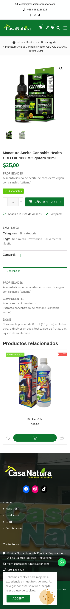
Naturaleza (19, 239)
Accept (18, 598)
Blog (9, 522)
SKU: (6, 228)
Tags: (6, 239)
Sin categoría (48, 42)
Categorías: (10, 233)
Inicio (20, 42)
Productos (12, 515)
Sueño (7, 243)
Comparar (56, 214)
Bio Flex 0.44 (35, 419)
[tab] (35, 271)
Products (32, 42)
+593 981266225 (35, 9)
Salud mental (52, 239)
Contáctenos (14, 528)
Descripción (14, 271)
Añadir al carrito (48, 202)
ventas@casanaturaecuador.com (35, 4)
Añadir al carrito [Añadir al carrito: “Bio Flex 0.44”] (35, 438)
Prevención (35, 239)
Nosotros (12, 509)
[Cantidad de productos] (13, 201)
